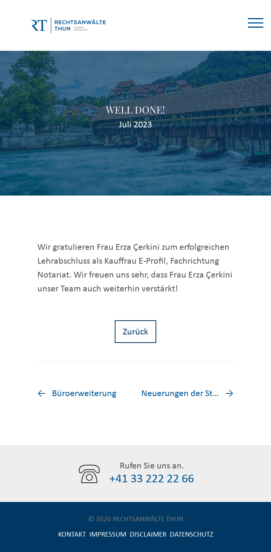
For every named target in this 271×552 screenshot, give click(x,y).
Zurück (135, 331)
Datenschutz (191, 534)
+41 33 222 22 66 (151, 479)
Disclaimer (148, 534)
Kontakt (72, 534)
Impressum (107, 534)
